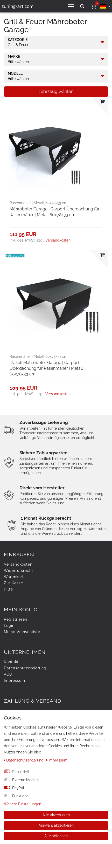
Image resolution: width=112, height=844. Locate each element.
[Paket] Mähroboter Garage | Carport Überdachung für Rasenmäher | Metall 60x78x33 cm (46, 368)
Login (9, 625)
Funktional (21, 796)
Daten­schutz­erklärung (25, 668)
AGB (8, 674)
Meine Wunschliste (22, 632)
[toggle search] (82, 6)
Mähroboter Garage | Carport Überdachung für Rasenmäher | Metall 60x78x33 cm (55, 212)
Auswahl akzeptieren (56, 825)
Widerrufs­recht (18, 570)
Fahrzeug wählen (56, 91)
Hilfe (8, 589)
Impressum (14, 680)
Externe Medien (25, 780)
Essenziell (20, 772)
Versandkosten (58, 240)
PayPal (18, 788)
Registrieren (15, 619)
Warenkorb (14, 577)
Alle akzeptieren (56, 815)
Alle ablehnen (56, 836)
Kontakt (11, 662)
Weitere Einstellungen (22, 804)
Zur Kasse (13, 583)
